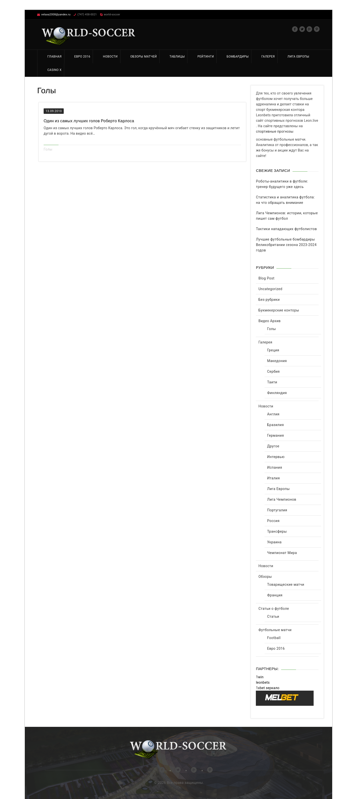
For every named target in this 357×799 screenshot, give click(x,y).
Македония (277, 361)
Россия (273, 521)
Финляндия (277, 393)
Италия (273, 478)
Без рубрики (269, 300)
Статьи (273, 616)
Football (273, 638)
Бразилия (275, 425)
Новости (110, 56)
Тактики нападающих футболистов (286, 229)
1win (259, 677)
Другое (273, 446)
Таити (272, 382)
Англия (273, 414)
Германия (275, 435)
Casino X (54, 70)
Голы (48, 149)
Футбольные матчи (275, 630)
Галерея (268, 56)
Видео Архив (269, 321)
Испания (274, 467)
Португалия (277, 510)
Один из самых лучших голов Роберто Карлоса (89, 121)
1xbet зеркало (267, 688)
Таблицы (177, 56)
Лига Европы (298, 56)
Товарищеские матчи (285, 584)
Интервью (276, 457)
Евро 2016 (82, 56)
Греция (273, 350)
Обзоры (265, 577)
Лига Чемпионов (281, 499)
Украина (274, 542)
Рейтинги (205, 56)
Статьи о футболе (273, 609)
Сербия (273, 371)
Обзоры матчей (143, 56)
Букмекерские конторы (278, 310)
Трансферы (277, 531)
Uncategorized (270, 289)
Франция (274, 595)
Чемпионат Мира (282, 553)
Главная (54, 56)
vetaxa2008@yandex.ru (55, 14)
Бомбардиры (238, 56)
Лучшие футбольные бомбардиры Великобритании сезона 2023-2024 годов (286, 244)
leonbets (262, 682)
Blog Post (266, 278)
